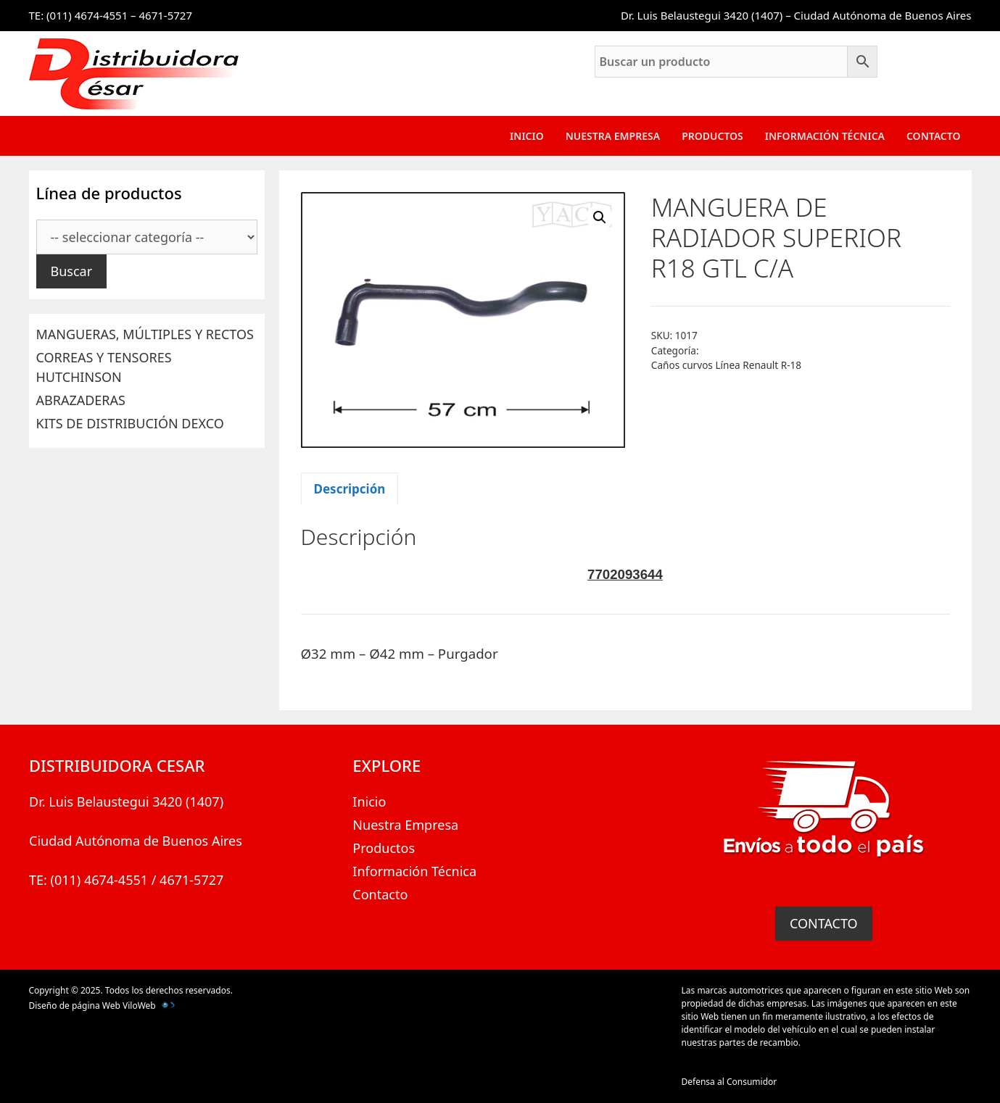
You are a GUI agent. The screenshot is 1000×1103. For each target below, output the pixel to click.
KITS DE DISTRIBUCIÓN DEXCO (130, 423)
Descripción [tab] (350, 488)
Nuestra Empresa (613, 136)
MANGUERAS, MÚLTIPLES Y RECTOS (145, 334)
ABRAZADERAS (80, 400)
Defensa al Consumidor (729, 1081)
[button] (600, 217)
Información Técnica (825, 136)
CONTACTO (824, 923)
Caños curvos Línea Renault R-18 (726, 365)
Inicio (527, 136)
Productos (712, 136)
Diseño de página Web (74, 1005)
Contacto (933, 136)
